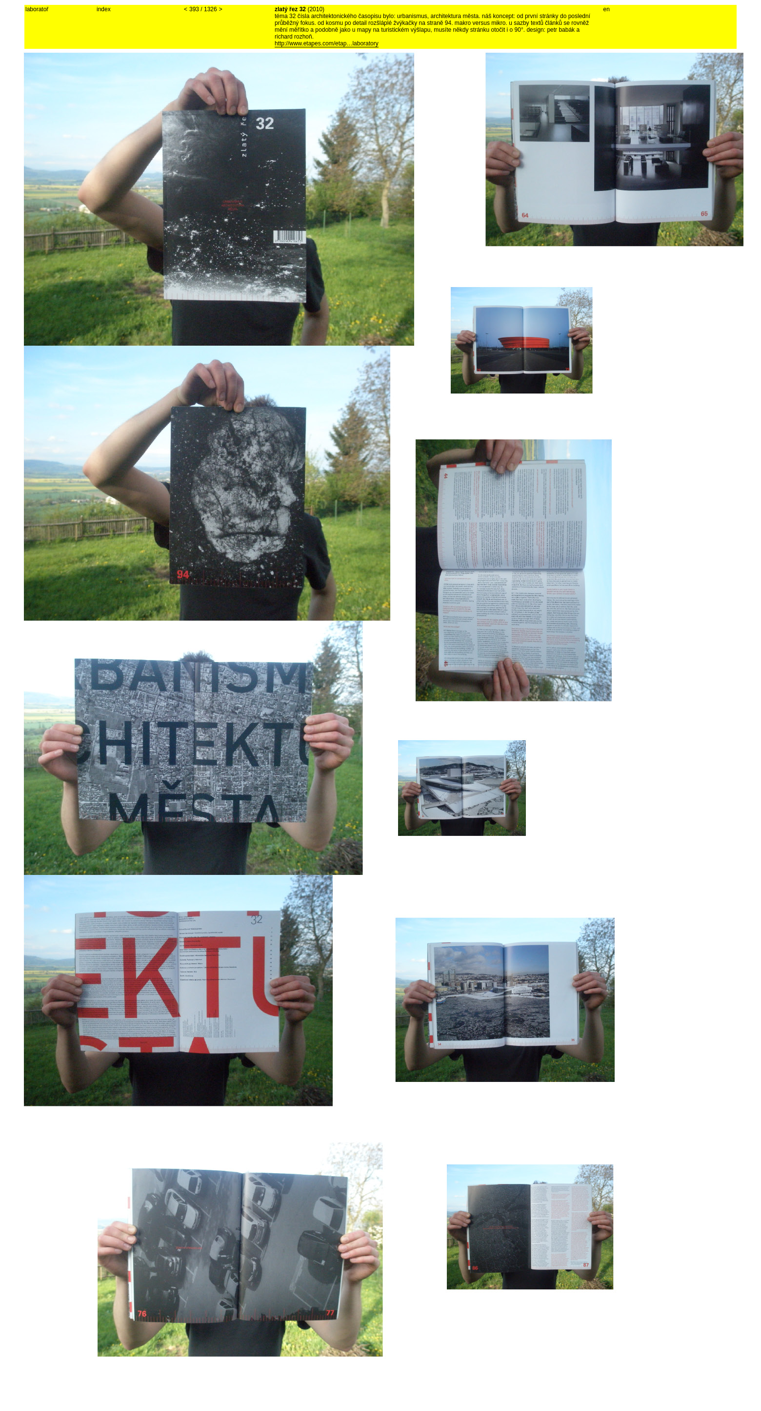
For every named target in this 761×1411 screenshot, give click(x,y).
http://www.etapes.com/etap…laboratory (327, 43)
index (104, 9)
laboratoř (36, 9)
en (606, 9)
